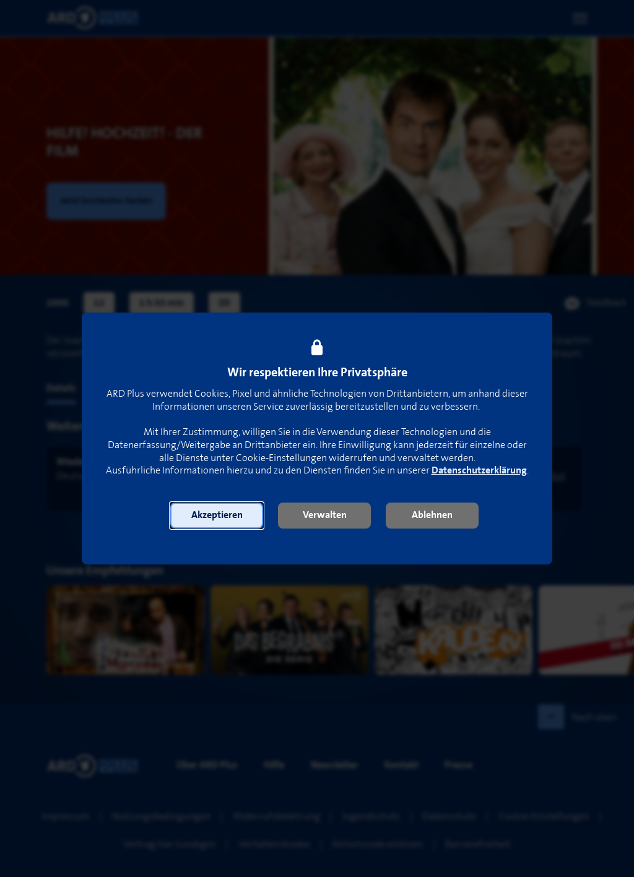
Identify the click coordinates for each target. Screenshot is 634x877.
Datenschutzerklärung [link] (479, 471)
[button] (216, 516)
